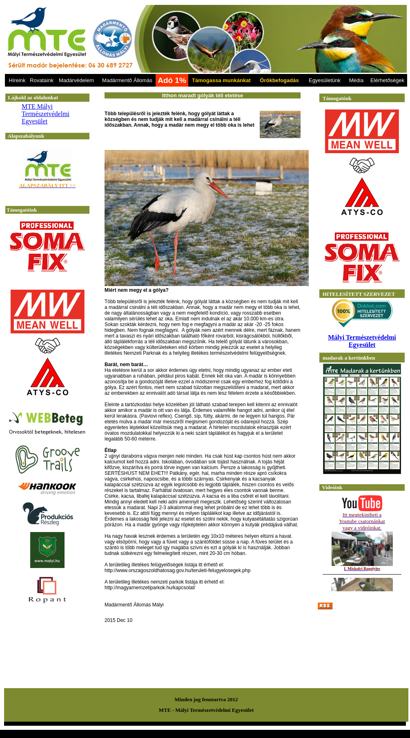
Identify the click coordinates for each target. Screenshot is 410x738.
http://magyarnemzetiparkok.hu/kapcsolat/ (150, 587)
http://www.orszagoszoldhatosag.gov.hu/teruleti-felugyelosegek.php (177, 570)
